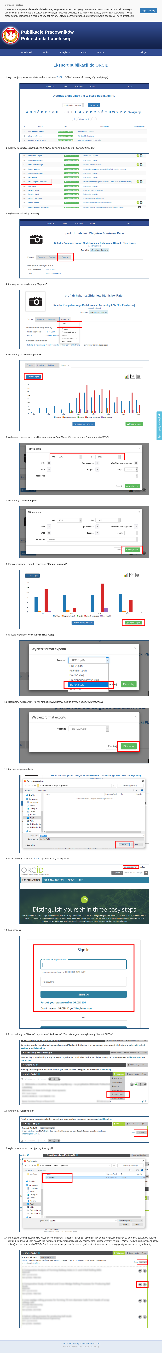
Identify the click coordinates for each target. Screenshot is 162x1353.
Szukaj (45, 52)
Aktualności (26, 52)
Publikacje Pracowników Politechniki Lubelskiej (47, 35)
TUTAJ (60, 77)
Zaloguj (143, 52)
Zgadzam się (148, 10)
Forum (84, 52)
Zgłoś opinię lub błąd (159, 426)
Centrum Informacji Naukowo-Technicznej (81, 1343)
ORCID (36, 858)
